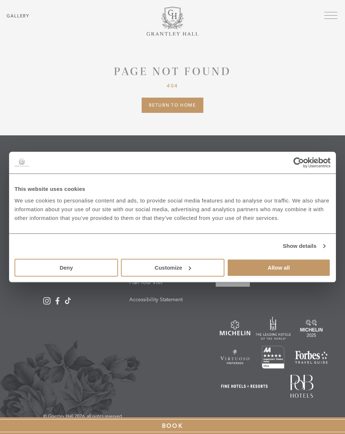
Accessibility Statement (156, 299)
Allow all (279, 268)
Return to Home (172, 105)
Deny (66, 268)
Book (172, 425)
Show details (300, 246)
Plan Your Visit (145, 282)
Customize (173, 268)
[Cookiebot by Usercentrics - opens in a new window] (298, 162)
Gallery (18, 16)
